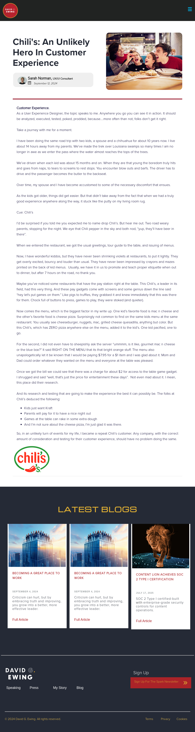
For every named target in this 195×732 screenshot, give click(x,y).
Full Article (20, 620)
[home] (20, 670)
